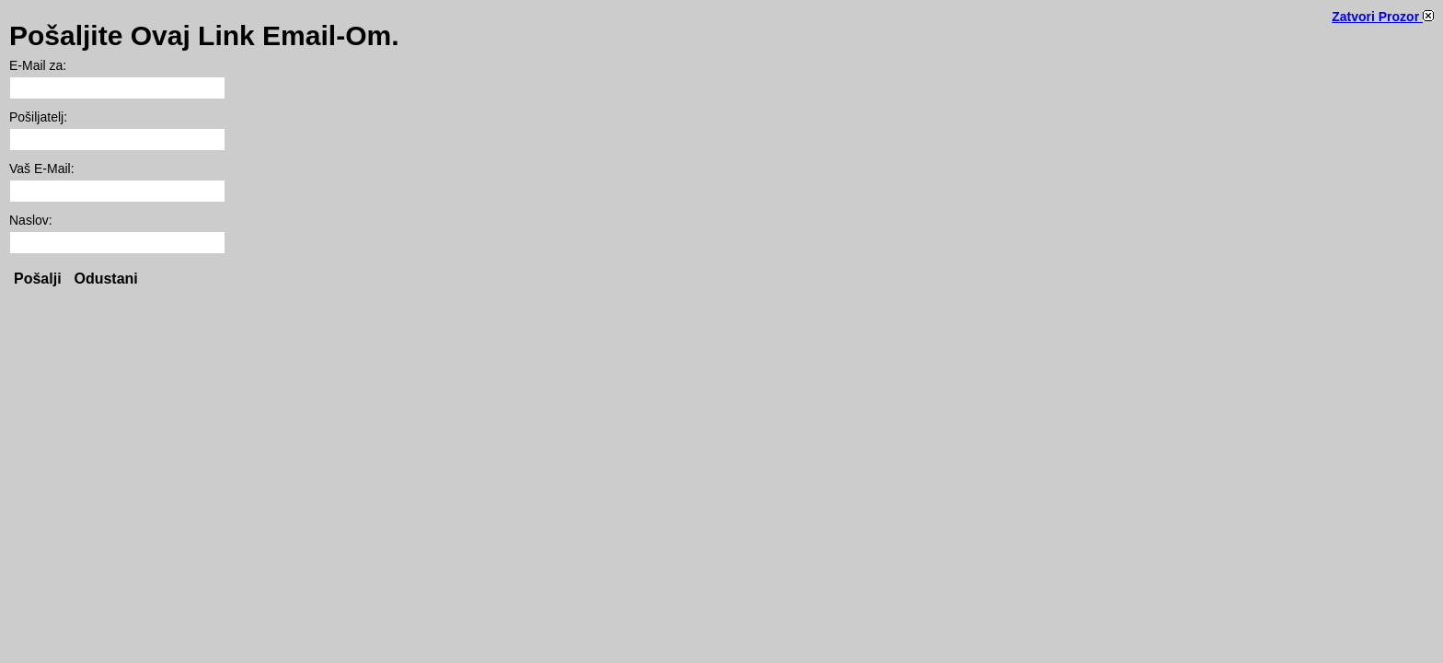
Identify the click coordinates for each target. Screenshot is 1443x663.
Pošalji (38, 278)
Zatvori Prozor (1383, 16)
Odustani (105, 278)
